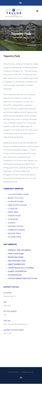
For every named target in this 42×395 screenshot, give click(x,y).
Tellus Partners (14, 372)
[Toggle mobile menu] (37, 11)
